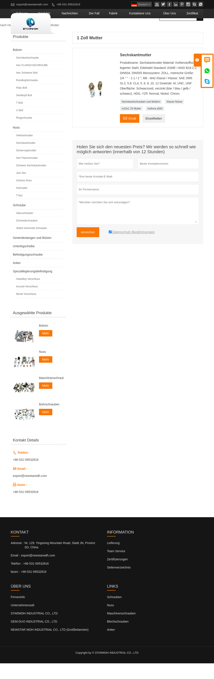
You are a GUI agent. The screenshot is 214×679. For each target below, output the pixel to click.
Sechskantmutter (26, 158)
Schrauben (114, 612)
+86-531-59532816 (68, 4)
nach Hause (8, 40)
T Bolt (19, 118)
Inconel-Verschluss (27, 302)
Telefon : (16, 579)
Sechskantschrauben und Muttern (141, 117)
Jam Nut (21, 188)
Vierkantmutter (24, 151)
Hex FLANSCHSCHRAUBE (32, 80)
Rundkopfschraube (27, 95)
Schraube (19, 221)
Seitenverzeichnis (119, 583)
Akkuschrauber (24, 228)
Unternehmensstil (22, 621)
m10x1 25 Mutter (131, 124)
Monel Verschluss (26, 309)
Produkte (82, 29)
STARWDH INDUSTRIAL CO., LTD (34, 629)
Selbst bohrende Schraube (31, 243)
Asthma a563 (155, 124)
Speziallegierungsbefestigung (32, 287)
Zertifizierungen (117, 575)
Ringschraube (24, 133)
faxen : (15, 587)
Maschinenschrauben (51, 393)
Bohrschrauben (49, 420)
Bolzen (17, 65)
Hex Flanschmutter (27, 173)
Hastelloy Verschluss (28, 294)
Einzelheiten (154, 134)
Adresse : (17, 558)
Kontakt (20, 548)
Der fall (120, 29)
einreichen (88, 248)
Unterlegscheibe (24, 262)
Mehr (45, 349)
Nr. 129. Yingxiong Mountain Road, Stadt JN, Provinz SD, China (60, 561)
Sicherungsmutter (26, 166)
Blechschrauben (118, 637)
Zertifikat (195, 29)
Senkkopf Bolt (24, 110)
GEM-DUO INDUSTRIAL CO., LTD (34, 637)
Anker (17, 278)
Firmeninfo (18, 612)
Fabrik (135, 29)
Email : (15, 571)
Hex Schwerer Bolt (26, 88)
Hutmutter (22, 203)
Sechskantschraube (27, 73)
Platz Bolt (21, 103)
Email (129, 133)
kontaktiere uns (155, 29)
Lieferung (113, 558)
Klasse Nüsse (174, 117)
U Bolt (19, 125)
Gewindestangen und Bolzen (32, 253)
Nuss (16, 143)
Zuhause (65, 29)
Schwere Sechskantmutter (31, 181)
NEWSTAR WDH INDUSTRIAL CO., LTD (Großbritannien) (49, 645)
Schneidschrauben (26, 236)
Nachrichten (102, 29)
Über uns (177, 29)
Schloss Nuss (24, 196)
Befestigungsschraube (28, 270)
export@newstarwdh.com (32, 4)
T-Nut (19, 211)
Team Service (116, 566)
